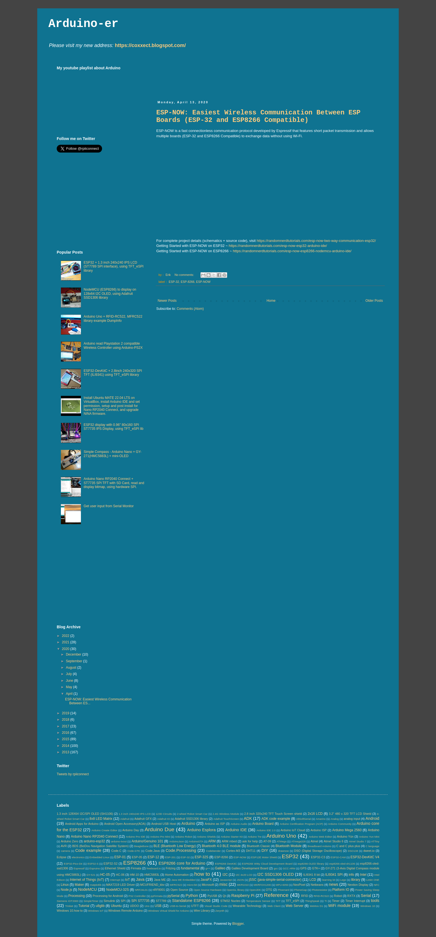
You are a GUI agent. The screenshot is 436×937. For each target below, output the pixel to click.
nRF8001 (159, 889)
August (71, 667)
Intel (363, 875)
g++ (207, 868)
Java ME (160, 879)
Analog (335, 818)
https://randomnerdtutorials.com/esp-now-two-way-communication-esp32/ (316, 241)
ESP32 (290, 856)
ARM (212, 841)
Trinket (69, 905)
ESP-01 (120, 857)
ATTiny (375, 841)
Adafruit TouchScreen (226, 818)
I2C (225, 875)
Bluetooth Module (289, 846)
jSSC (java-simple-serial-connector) (275, 880)
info (351, 875)
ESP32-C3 (318, 857)
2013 (66, 752)
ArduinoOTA (196, 841)
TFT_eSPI (292, 900)
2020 (66, 649)
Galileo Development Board (249, 868)
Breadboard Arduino (319, 846)
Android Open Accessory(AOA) (125, 823)
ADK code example (275, 819)
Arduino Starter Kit (232, 836)
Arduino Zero (69, 841)
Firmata (136, 868)
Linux (65, 885)
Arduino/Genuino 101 (147, 841)
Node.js (66, 890)
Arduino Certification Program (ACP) (301, 823)
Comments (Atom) (190, 309)
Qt (224, 895)
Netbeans (317, 884)
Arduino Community (340, 823)
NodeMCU (87, 889)
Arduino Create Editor (104, 830)
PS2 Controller (137, 895)
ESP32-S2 (110, 863)
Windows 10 (367, 905)
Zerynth (219, 910)
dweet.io (369, 850)
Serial (366, 895)
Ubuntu (116, 906)
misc (223, 884)
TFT (278, 900)
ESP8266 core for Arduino (181, 863)
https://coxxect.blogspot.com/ (150, 45)
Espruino (95, 868)
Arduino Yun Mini (369, 836)
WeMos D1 (316, 905)
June (70, 681)
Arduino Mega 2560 (347, 830)
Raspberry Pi (242, 895)
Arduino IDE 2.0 (266, 830)
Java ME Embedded (183, 879)
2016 (66, 733)
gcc (276, 868)
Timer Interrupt (355, 900)
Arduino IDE (236, 830)
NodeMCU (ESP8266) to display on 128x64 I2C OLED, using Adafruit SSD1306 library (110, 294)
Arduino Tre (254, 836)
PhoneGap (300, 889)
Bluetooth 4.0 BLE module (221, 846)
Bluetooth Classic (258, 846)
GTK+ (316, 868)
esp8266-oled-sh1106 (342, 863)
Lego (343, 879)
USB (158, 906)
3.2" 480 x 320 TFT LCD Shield (350, 813)
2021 (66, 642)
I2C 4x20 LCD (244, 874)
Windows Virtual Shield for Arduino (168, 910)
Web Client (273, 905)
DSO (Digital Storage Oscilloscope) (318, 850)
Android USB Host (163, 823)
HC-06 (120, 874)
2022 (66, 636)
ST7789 (161, 900)
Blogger (238, 924)
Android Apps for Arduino (82, 823)
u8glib (100, 906)
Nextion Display (358, 884)
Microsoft (208, 884)
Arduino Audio (239, 823)
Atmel (314, 841)
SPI (123, 900)
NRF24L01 (141, 889)
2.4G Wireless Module (226, 813)
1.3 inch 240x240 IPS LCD (135, 813)
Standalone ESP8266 (191, 900)
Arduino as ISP (215, 823)
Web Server (294, 906)
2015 (66, 739)
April (69, 694)
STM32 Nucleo (230, 900)
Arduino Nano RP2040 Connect (94, 836)
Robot (338, 895)
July (69, 674)
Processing (76, 896)
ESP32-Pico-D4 (73, 863)
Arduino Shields (206, 836)
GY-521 (90, 874)
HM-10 (134, 874)
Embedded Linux (100, 857)
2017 (66, 726)
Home (271, 301)
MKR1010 (243, 884)
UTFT (195, 905)
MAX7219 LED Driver (120, 884)
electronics (78, 857)
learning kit (328, 879)
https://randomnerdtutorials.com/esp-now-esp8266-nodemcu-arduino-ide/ (292, 251)
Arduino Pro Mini (160, 836)
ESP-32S (201, 857)
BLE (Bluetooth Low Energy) (174, 846)
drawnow (283, 850)
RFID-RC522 (321, 895)
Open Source (179, 889)
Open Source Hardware (208, 889)
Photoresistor (320, 889)
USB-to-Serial (178, 905)
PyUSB (212, 895)
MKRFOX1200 (262, 884)
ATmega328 (298, 841)
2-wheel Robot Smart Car (192, 813)
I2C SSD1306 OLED (275, 874)
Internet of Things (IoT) (87, 880)
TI (325, 900)
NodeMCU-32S (117, 890)
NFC (376, 884)
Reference (276, 895)
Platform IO (340, 890)
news (333, 884)
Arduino (188, 823)
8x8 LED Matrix (101, 819)
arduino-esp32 (94, 841)
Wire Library (202, 910)
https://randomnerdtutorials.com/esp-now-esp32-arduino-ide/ (278, 246)
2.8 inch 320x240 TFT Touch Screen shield (273, 813)
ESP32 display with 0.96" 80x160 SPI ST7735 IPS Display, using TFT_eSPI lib (113, 427)
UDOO (134, 905)
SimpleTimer (91, 900)
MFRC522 (176, 884)
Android (372, 818)
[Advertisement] (257, 78)
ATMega (282, 841)
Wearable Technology (247, 905)
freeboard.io (154, 868)
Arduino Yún (345, 836)
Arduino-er (83, 24)
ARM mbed (229, 841)
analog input (352, 818)
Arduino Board (263, 824)
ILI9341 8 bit (311, 874)
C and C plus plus (348, 846)
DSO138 (353, 850)
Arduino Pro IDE (135, 836)
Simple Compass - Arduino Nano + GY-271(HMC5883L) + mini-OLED (113, 454)
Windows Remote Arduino (125, 910)
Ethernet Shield (115, 868)
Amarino (321, 818)
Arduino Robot (183, 836)
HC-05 (105, 875)
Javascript (226, 879)
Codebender (213, 850)
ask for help (250, 841)
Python (191, 895)
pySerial (173, 896)
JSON (240, 879)
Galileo (220, 868)
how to (202, 874)
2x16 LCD (315, 814)
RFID (304, 895)
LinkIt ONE (372, 879)
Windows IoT (95, 910)
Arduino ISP (319, 830)
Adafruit (125, 818)
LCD (312, 880)
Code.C (116, 850)
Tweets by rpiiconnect (73, 774)
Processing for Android (108, 895)
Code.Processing (181, 850)
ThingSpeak (312, 900)
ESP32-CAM (338, 857)
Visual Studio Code (215, 905)
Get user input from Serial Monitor (109, 506)
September (74, 661)
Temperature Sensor (258, 900)
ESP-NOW (203, 281)
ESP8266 (134, 863)
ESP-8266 (187, 281)
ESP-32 (174, 281)
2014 (66, 746)
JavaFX (206, 880)
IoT (127, 880)
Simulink (109, 900)
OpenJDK (255, 889)
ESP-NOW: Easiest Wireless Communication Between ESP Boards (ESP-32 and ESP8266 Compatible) (258, 116)
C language (372, 846)
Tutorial (84, 906)
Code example (88, 850)
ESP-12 (153, 857)
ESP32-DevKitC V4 (365, 857)
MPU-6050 (282, 884)
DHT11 (251, 850)
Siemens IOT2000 (67, 900)
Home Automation (177, 874)
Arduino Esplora (201, 830)
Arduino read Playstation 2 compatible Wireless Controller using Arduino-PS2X (113, 345)
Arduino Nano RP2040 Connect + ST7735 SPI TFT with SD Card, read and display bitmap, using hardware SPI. (114, 483)
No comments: (185, 274)
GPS (303, 868)
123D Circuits (164, 813)
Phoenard (283, 889)
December (74, 654)
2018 (66, 720)
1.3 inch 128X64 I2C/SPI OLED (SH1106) (85, 813)
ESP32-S (93, 863)
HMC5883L (152, 874)
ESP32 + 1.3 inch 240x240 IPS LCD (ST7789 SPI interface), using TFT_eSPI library (113, 267)
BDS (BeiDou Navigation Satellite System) (100, 846)
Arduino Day (130, 830)
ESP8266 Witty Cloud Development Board (267, 863)
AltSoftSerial (303, 818)
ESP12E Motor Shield (264, 857)
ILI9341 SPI (334, 875)
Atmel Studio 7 (357, 841)
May (69, 687)
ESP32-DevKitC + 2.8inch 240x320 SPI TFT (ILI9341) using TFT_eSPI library (113, 373)
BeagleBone (141, 846)
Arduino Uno (281, 836)
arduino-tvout (119, 841)
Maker (79, 885)
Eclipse (61, 857)
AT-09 (267, 841)
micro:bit (192, 884)
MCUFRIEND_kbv (152, 884)
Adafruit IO (163, 818)
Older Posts (374, 301)
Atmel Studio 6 (333, 841)
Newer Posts (167, 301)
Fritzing (170, 868)
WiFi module (339, 905)
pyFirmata (157, 895)
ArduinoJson (176, 841)
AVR (64, 846)
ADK (248, 818)
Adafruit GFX (143, 818)
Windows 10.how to (70, 910)
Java (140, 879)
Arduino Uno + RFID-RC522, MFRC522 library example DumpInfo (113, 318)
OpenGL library (236, 889)
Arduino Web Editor (320, 836)
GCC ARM (289, 868)
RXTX (351, 895)
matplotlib (95, 884)
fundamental (190, 868)
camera (65, 850)
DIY (264, 850)
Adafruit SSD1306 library (191, 818)
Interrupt (115, 879)
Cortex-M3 (233, 850)
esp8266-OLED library (311, 863)
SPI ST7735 (140, 901)
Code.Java (152, 850)
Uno (147, 905)
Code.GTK (133, 850)
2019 (66, 713)
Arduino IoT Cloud (293, 830)
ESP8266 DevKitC (226, 863)
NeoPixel (299, 884)
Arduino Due (159, 829)
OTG (269, 889)
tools (375, 900)
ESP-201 (170, 857)
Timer (336, 900)
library (355, 880)
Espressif (79, 868)
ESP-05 (137, 857)
